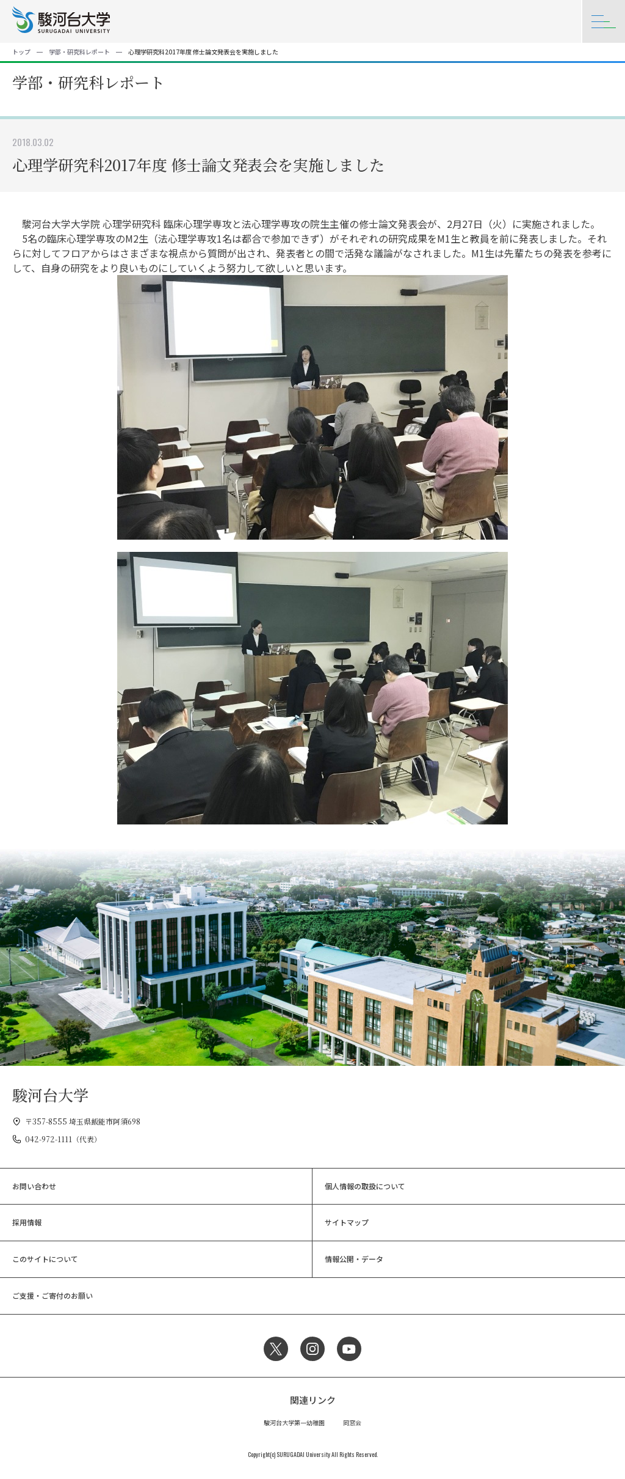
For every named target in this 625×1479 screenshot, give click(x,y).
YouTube (349, 1349)
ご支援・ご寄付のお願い (52, 1295)
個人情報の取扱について (365, 1186)
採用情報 (27, 1222)
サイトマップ (347, 1222)
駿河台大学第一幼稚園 (294, 1422)
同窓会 (352, 1422)
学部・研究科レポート (79, 51)
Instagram (312, 1349)
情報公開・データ (354, 1258)
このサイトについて (45, 1258)
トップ (21, 51)
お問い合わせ (34, 1186)
